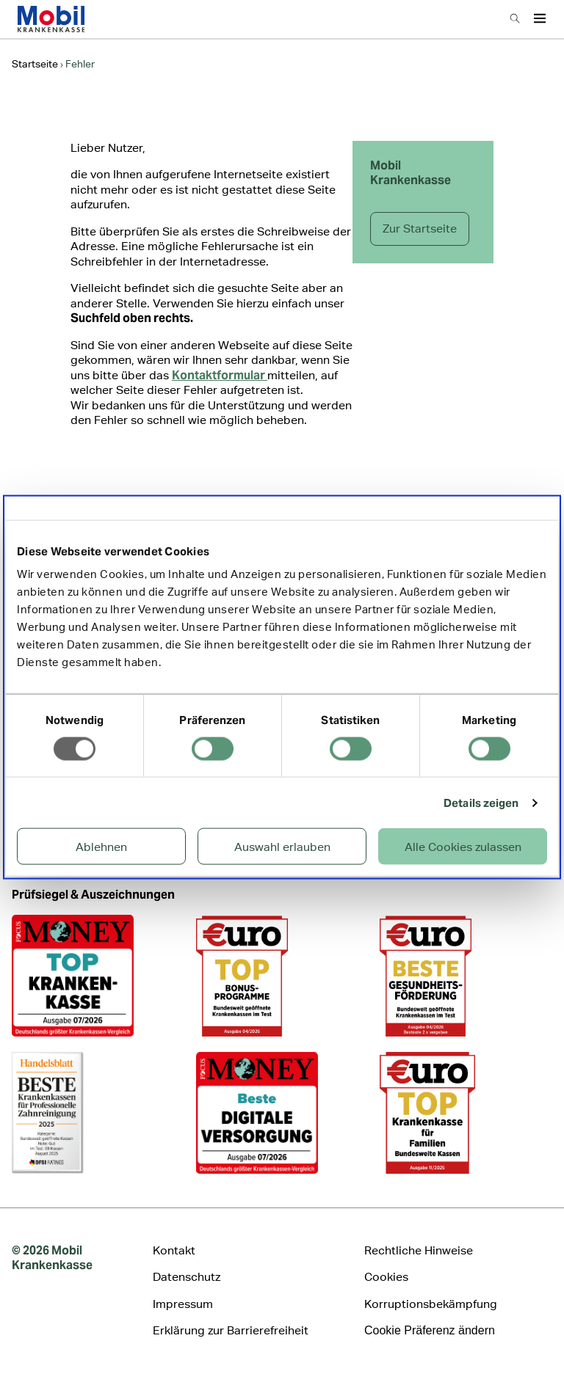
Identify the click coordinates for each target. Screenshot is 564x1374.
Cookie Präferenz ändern (429, 1330)
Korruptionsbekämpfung (430, 1304)
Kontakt (174, 1250)
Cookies (386, 1277)
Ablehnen (101, 847)
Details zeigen (481, 802)
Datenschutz (186, 1277)
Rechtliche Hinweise (418, 1250)
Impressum (183, 1304)
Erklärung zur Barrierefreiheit (230, 1330)
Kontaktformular (219, 375)
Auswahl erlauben (282, 847)
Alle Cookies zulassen (463, 847)
